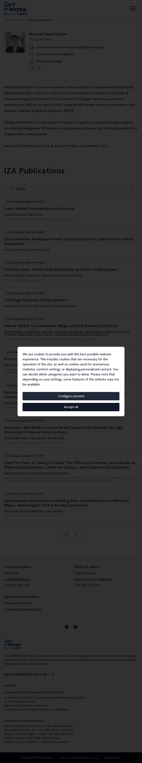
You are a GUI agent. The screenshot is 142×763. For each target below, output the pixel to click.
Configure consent (71, 396)
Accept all (71, 407)
